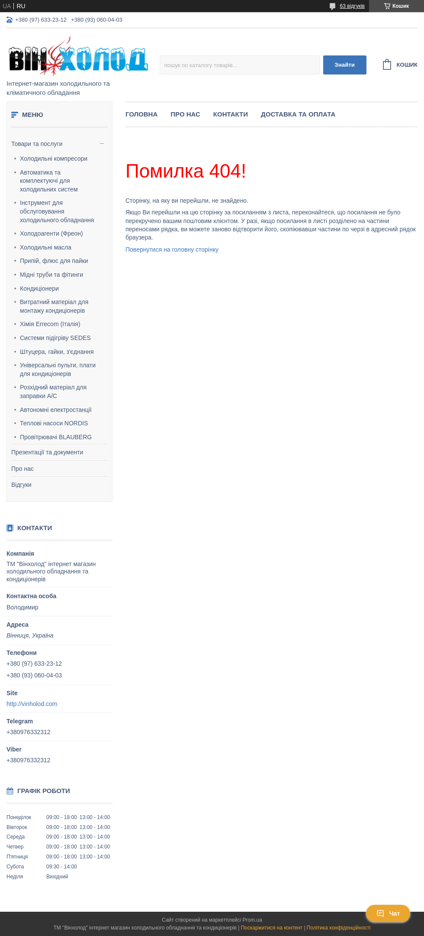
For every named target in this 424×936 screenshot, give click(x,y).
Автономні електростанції (56, 409)
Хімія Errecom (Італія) (50, 324)
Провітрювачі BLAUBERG (56, 437)
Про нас (22, 468)
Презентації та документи (47, 452)
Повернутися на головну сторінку (171, 249)
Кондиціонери (39, 288)
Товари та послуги (36, 143)
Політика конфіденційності (339, 928)
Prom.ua (252, 920)
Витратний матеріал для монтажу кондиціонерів (54, 306)
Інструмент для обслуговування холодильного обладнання (57, 211)
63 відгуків (352, 6)
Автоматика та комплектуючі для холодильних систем (49, 181)
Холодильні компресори (53, 158)
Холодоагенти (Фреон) (51, 233)
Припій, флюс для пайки (54, 260)
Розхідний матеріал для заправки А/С (53, 391)
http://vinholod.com (32, 703)
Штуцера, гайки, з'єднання (57, 351)
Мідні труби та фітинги (51, 274)
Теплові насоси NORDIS (54, 423)
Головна (141, 114)
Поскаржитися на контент (271, 928)
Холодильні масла (45, 247)
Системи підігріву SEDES (55, 337)
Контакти (230, 114)
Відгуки (21, 484)
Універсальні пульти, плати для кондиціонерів (58, 369)
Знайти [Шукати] (344, 65)
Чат (388, 913)
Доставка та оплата (298, 114)
